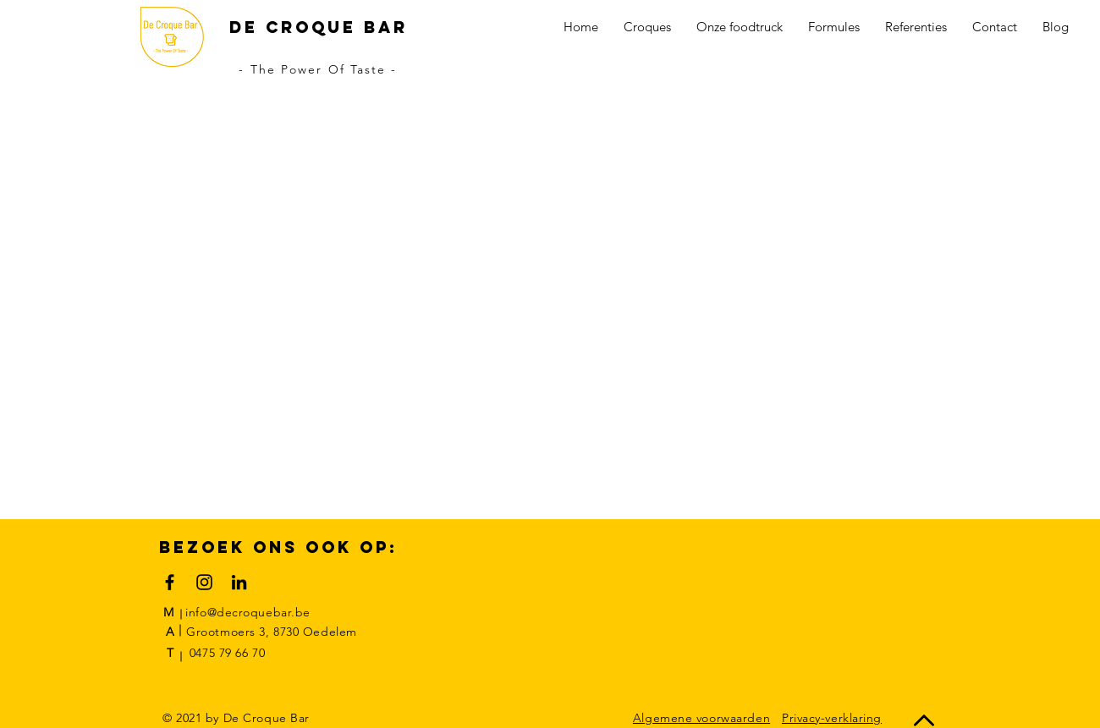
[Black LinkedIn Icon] (239, 582)
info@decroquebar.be (248, 612)
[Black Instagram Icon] (204, 582)
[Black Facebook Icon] (169, 582)
